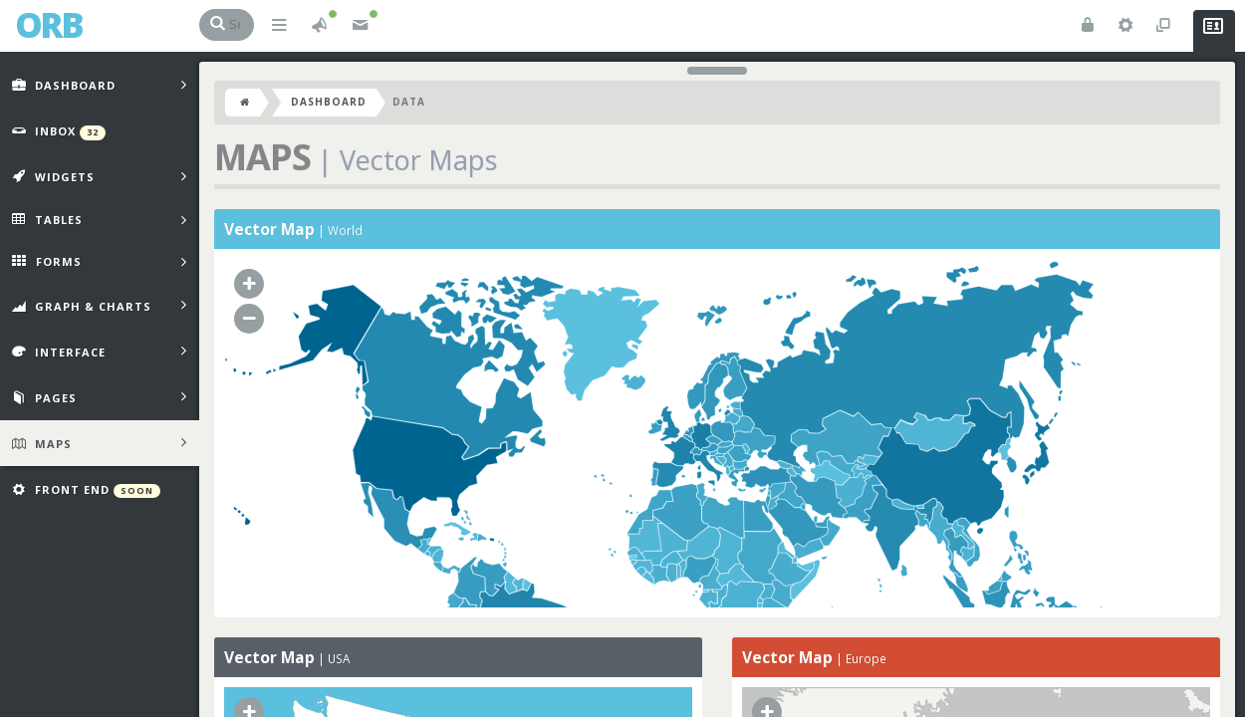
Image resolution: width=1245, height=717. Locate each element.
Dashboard (329, 102)
